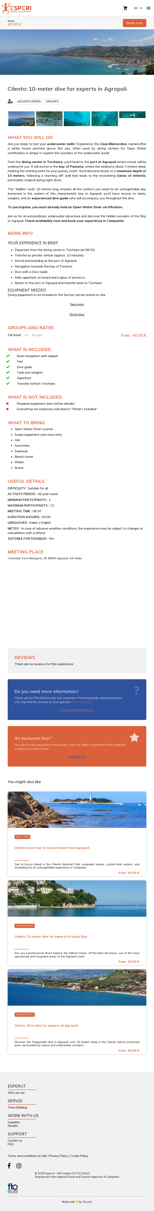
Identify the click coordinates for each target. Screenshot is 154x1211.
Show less (76, 314)
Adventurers (29, 101)
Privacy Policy (58, 1156)
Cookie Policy (79, 1156)
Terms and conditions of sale (27, 1156)
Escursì (87, 1201)
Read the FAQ (81, 702)
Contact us (76, 756)
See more (77, 304)
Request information (77, 710)
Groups (52, 101)
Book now (134, 23)
